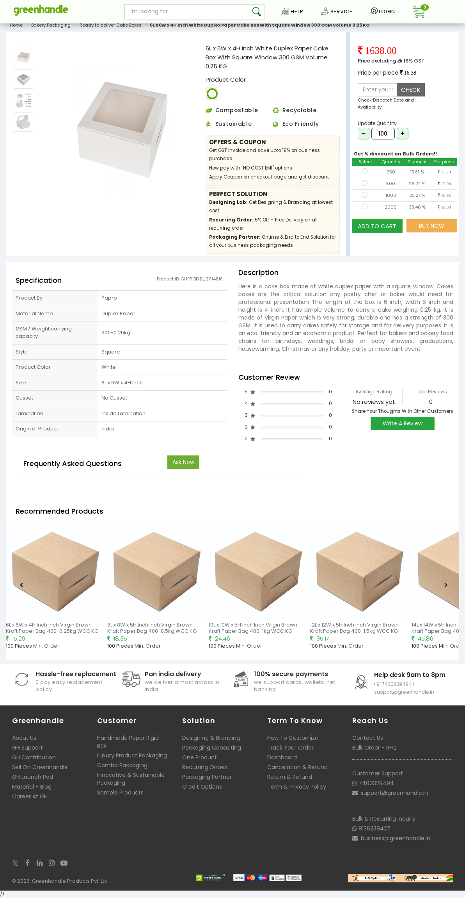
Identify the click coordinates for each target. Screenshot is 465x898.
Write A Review (402, 423)
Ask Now (183, 462)
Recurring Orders (205, 767)
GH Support (27, 748)
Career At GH (30, 796)
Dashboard (282, 757)
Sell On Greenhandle (40, 767)
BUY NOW (431, 226)
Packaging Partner (207, 777)
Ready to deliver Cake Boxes (111, 25)
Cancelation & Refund (297, 767)
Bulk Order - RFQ (374, 748)
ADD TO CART (377, 225)
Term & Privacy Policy (296, 787)
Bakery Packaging (51, 25)
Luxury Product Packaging (132, 755)
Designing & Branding (211, 738)
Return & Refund (289, 777)
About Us (24, 738)
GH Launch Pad (32, 777)
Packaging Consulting (211, 748)
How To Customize (292, 738)
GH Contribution (34, 757)
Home (16, 25)
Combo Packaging (122, 765)
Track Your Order (290, 748)
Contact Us (367, 738)
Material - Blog (31, 787)
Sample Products (120, 792)
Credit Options (202, 787)
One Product (199, 757)
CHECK (411, 90)
